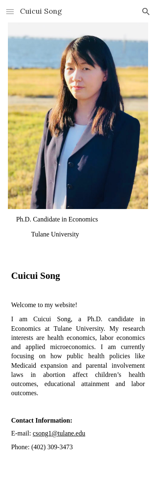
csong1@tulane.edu (59, 433)
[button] (10, 11)
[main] (78, 227)
